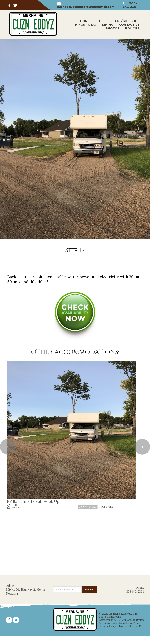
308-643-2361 (130, 5)
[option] (75, 139)
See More (107, 507)
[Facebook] (10, 4)
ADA (139, 626)
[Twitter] (15, 4)
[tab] (75, 237)
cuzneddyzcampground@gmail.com (86, 7)
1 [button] (75, 237)
